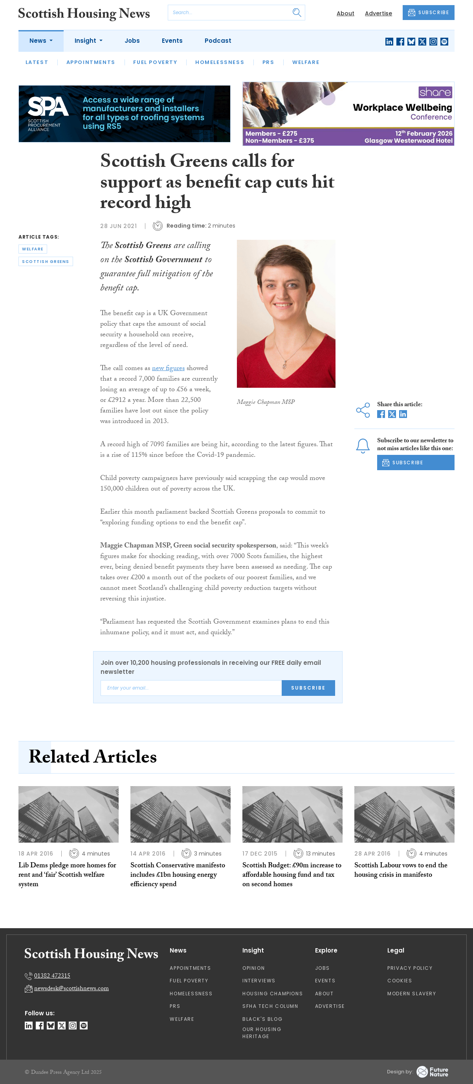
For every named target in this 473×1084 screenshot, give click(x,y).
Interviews (259, 980)
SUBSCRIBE (428, 12)
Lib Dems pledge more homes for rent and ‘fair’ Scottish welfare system (67, 876)
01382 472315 (52, 976)
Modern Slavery (411, 993)
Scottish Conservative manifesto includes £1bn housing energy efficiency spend (177, 876)
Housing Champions (272, 993)
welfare (33, 249)
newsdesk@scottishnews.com (71, 989)
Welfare (305, 62)
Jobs (132, 40)
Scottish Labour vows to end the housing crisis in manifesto (400, 871)
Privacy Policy (410, 968)
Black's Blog (262, 1019)
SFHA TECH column (270, 1006)
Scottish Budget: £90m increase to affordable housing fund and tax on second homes (291, 876)
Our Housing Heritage (262, 1033)
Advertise (378, 13)
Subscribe (308, 687)
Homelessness (219, 62)
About (345, 13)
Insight (86, 40)
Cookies (399, 980)
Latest (37, 62)
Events (172, 40)
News (38, 40)
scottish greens (46, 262)
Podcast (218, 40)
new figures (168, 369)
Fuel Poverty (155, 62)
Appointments (91, 62)
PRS (268, 62)
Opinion (253, 968)
